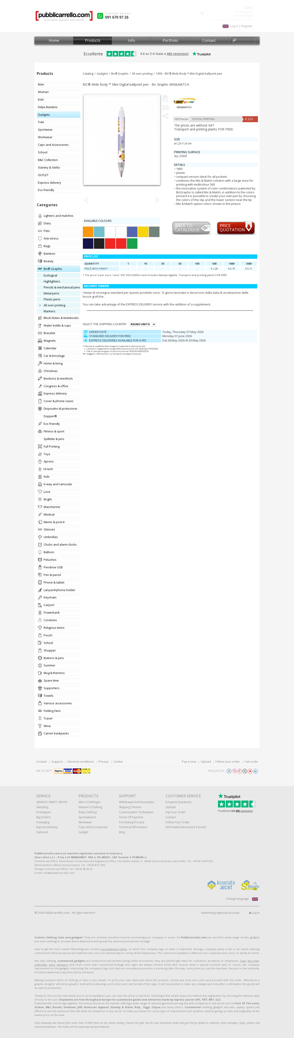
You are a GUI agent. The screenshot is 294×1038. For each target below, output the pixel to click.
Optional (42, 832)
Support (57, 761)
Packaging (42, 822)
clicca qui (136, 353)
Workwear (85, 822)
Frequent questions (178, 802)
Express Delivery (47, 827)
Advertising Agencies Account (220, 913)
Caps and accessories (93, 827)
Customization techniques (136, 812)
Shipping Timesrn (130, 807)
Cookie (118, 761)
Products (92, 40)
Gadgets (102, 74)
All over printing (142, 74)
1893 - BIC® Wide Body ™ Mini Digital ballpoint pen (189, 74)
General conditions (80, 761)
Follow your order (227, 761)
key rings (253, 960)
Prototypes (43, 812)
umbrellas (40, 964)
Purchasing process (131, 822)
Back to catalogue (187, 227)
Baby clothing (88, 812)
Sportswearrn (87, 817)
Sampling (42, 807)
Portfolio (170, 40)
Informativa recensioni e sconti (186, 827)
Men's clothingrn (89, 802)
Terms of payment (131, 817)
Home (54, 40)
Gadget (83, 832)
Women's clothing (90, 807)
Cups (243, 960)
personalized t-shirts (114, 949)
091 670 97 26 (116, 17)
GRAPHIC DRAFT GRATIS (51, 802)
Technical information (133, 827)
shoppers (62, 964)
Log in (254, 913)
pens (52, 964)
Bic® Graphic (119, 74)
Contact (209, 40)
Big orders (43, 817)
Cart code (251, 761)
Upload (206, 761)
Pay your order (176, 812)
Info (131, 40)
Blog (122, 832)
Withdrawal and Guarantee (136, 802)
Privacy (104, 761)
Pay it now (189, 761)
